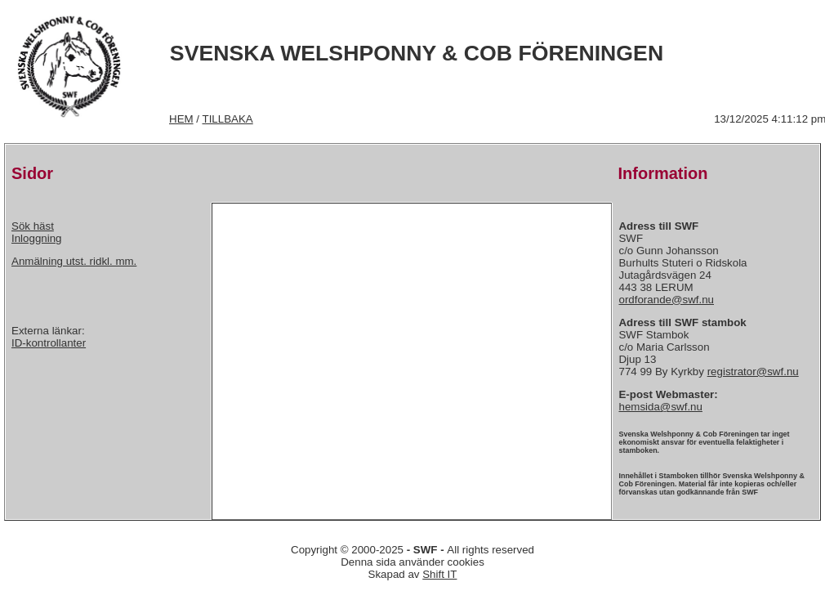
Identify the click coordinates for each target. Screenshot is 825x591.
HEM (181, 119)
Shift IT (439, 574)
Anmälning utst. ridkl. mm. (73, 261)
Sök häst (32, 226)
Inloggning (36, 238)
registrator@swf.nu (753, 371)
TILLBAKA (228, 119)
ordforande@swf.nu (666, 299)
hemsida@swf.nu (660, 407)
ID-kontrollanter (48, 343)
